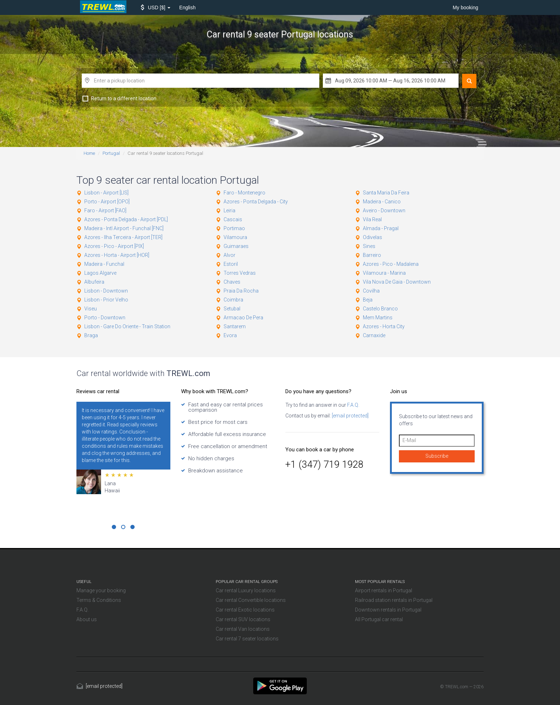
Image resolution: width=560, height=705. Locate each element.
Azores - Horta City (384, 326)
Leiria (229, 210)
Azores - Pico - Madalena (391, 264)
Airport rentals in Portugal (383, 590)
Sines (369, 246)
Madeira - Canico (382, 201)
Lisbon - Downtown (106, 291)
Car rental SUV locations (243, 619)
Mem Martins (377, 317)
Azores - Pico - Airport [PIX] (114, 246)
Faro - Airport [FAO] (105, 210)
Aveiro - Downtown (384, 210)
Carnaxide (374, 335)
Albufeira (94, 282)
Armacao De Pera (243, 317)
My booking (465, 7)
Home (89, 153)
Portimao (234, 228)
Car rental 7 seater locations (247, 638)
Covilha (371, 291)
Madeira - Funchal (104, 264)
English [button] (187, 7)
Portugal (111, 153)
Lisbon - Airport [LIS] (106, 193)
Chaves (232, 282)
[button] (155, 7)
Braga (91, 335)
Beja (367, 300)
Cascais (233, 219)
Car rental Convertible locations (251, 600)
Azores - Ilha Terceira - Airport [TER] (123, 237)
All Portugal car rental (379, 619)
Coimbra (233, 300)
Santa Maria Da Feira (386, 193)
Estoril (231, 264)
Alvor (229, 255)
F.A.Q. (352, 405)
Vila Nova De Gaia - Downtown (397, 282)
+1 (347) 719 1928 (324, 464)
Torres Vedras (240, 273)
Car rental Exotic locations (245, 610)
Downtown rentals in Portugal (388, 610)
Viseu (90, 308)
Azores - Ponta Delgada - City (256, 201)
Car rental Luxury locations (246, 590)
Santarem (235, 326)
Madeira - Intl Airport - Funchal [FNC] (124, 228)
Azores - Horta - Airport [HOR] (116, 255)
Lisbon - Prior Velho (106, 300)
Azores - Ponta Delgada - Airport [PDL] (126, 219)
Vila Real (372, 219)
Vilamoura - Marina (384, 273)
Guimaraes (236, 246)
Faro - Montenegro (244, 193)
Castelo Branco (380, 308)
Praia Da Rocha (241, 291)
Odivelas (372, 237)
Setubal (232, 308)
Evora (230, 335)
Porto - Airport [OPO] (107, 201)
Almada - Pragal (381, 228)
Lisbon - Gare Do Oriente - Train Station (127, 326)
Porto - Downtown (104, 317)
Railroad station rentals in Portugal (393, 600)
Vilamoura (235, 237)
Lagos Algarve (100, 273)
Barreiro (372, 255)
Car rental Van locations (243, 629)
